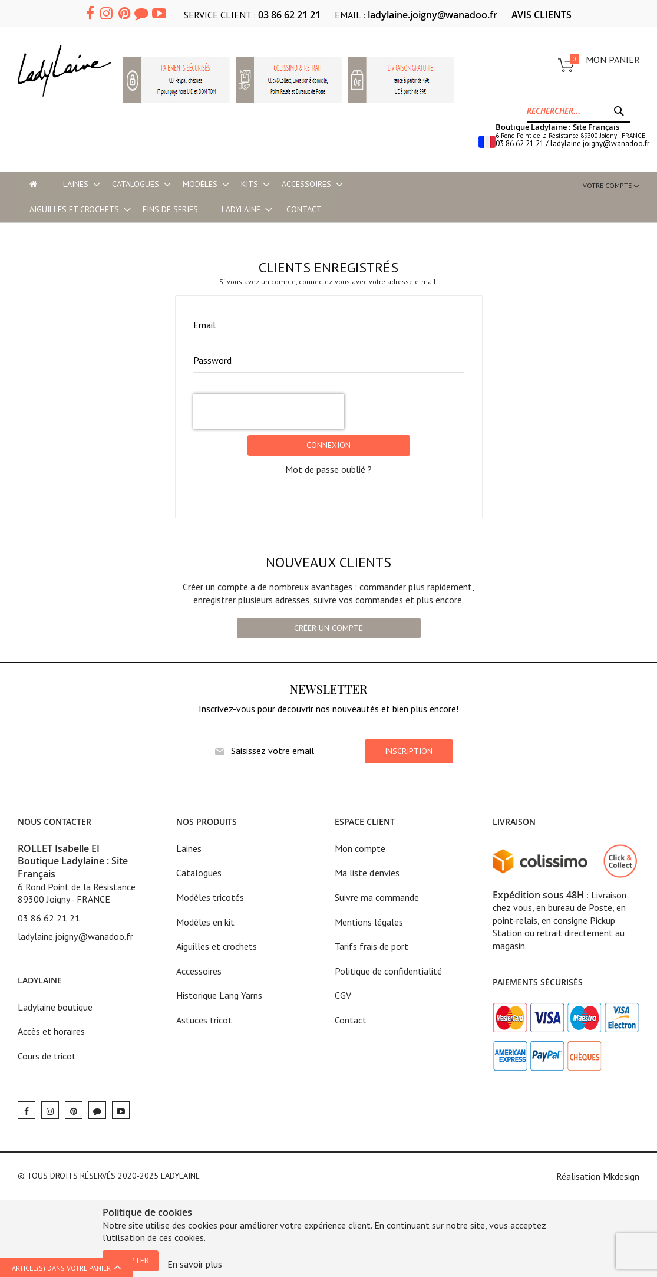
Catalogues (199, 872)
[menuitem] (75, 184)
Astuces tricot (204, 1020)
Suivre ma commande (377, 897)
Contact (351, 1020)
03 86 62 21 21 (289, 14)
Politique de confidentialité (388, 971)
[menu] (196, 197)
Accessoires (199, 971)
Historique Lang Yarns (219, 995)
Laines (189, 848)
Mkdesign (621, 1176)
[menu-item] (33, 184)
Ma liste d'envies (367, 872)
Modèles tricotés (210, 897)
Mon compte (360, 848)
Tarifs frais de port (371, 946)
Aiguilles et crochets (216, 946)
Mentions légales (369, 922)
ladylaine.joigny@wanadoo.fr (432, 14)
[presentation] (268, 411)
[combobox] (578, 111)
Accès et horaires (51, 1031)
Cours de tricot (47, 1056)
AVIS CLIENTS (541, 14)
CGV (343, 995)
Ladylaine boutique (55, 1007)
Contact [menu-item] (304, 209)
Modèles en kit (205, 922)
